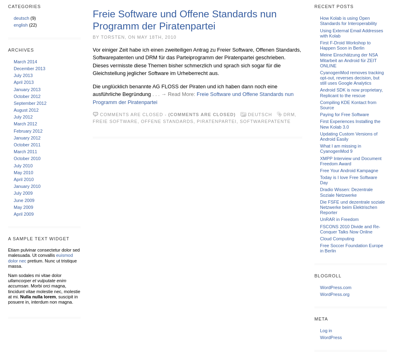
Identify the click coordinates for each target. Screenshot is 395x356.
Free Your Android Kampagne (349, 170)
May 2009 (23, 207)
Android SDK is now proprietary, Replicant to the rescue (351, 92)
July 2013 (23, 75)
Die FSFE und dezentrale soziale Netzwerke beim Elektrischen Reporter (352, 207)
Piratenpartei (217, 121)
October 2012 (27, 96)
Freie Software (115, 121)
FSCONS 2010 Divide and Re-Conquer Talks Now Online (350, 229)
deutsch (21, 18)
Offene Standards (167, 121)
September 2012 (30, 103)
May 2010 (23, 172)
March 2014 (25, 61)
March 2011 (25, 151)
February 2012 (28, 131)
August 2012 (26, 110)
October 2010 (27, 158)
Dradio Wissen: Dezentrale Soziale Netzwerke (346, 192)
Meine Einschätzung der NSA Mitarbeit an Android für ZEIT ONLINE (349, 60)
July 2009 (23, 193)
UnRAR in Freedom (339, 219)
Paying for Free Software (344, 114)
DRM (289, 114)
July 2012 (23, 117)
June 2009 (24, 200)
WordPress (331, 337)
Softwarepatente (265, 121)
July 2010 (23, 165)
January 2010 (27, 186)
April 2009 (24, 214)
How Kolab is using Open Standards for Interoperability (348, 21)
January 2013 (27, 89)
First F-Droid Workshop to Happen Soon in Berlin (345, 45)
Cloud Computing (337, 238)
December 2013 (29, 68)
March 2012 (25, 123)
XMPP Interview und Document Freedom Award (351, 161)
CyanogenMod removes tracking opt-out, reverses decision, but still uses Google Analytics (352, 77)
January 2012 (27, 137)
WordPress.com (335, 287)
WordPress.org (334, 294)
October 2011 (27, 144)
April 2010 (24, 179)
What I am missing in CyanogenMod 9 (340, 149)
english (21, 25)
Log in (326, 330)
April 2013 (24, 82)
